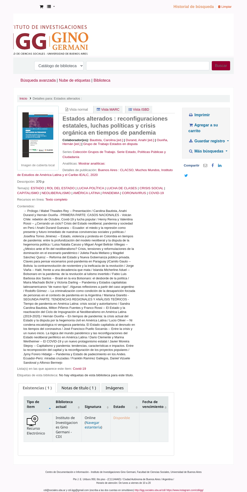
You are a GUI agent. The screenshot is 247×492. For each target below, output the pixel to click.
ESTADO (37, 188)
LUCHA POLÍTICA (90, 188)
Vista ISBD (139, 109)
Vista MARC (108, 109)
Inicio (23, 98)
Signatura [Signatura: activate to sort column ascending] (93, 406)
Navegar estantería (93, 424)
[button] (41, 7)
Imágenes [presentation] (115, 388)
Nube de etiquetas (74, 80)
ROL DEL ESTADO (61, 188)
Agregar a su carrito (203, 128)
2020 (94, 175)
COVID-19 (156, 193)
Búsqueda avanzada (38, 80)
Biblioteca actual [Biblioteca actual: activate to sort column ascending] (64, 404)
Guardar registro (207, 141)
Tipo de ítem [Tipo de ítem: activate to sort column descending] (33, 404)
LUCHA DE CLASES (122, 188)
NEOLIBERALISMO (55, 193)
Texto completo (56, 199)
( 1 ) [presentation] (37, 388)
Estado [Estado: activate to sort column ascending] (119, 406)
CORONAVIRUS (134, 193)
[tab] (37, 388)
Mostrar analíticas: (92, 163)
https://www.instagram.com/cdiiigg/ (184, 490)
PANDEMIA (111, 193)
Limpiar (225, 6)
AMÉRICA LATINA (86, 193)
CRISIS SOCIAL (151, 188)
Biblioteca (102, 80)
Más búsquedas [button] (206, 151)
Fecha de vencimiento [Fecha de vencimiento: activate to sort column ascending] (153, 404)
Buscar (221, 66)
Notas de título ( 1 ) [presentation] (79, 388)
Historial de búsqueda (193, 7)
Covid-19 (79, 368)
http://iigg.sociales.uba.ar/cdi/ (150, 490)
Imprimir (199, 115)
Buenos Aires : (109, 170)
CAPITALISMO (28, 193)
